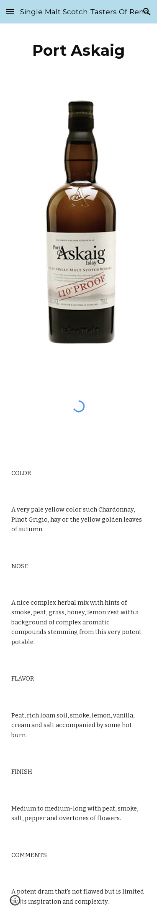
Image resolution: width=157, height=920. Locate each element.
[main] (78, 50)
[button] (10, 11)
